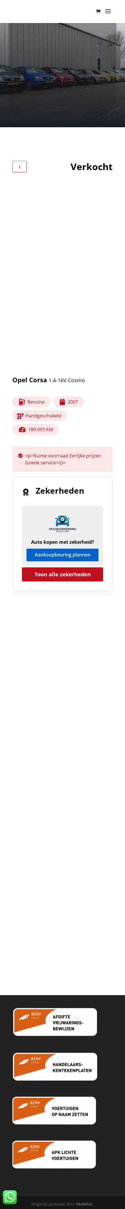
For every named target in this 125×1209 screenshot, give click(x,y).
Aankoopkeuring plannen (62, 555)
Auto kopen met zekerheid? (62, 542)
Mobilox (84, 1204)
